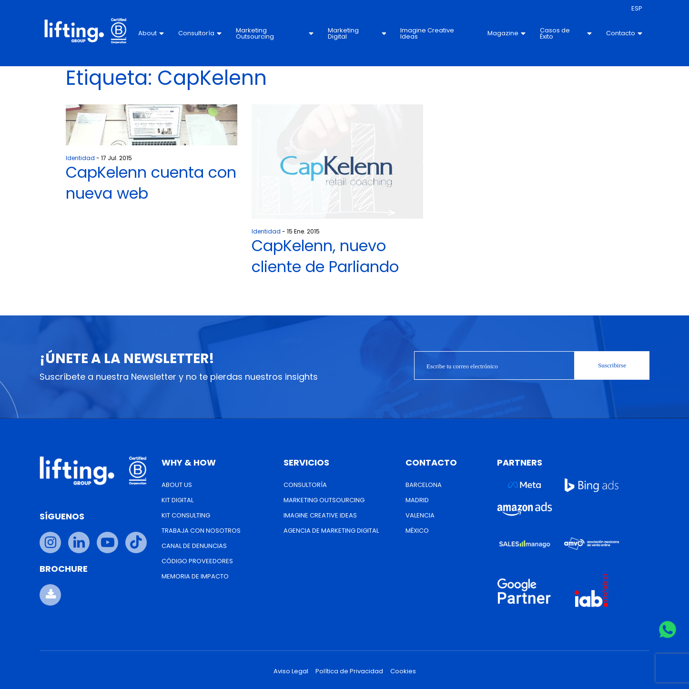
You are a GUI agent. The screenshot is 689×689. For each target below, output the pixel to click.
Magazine (506, 33)
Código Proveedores (197, 561)
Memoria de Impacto (195, 576)
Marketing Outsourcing (275, 33)
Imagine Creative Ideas (427, 33)
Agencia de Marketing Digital (331, 530)
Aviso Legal (291, 671)
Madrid (417, 500)
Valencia (420, 515)
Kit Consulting (186, 515)
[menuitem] (636, 8)
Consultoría (200, 33)
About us (177, 484)
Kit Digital (177, 500)
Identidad (80, 158)
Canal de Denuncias (194, 545)
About (151, 33)
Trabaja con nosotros (201, 530)
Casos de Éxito (566, 33)
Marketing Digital (357, 33)
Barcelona (423, 484)
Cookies (403, 671)
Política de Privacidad (349, 671)
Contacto (624, 33)
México (417, 530)
